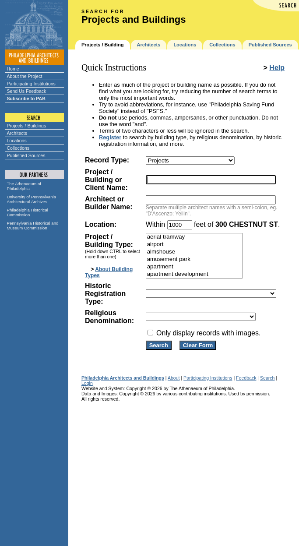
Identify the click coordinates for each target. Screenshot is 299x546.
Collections (18, 148)
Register (110, 137)
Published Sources (26, 155)
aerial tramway (194, 237)
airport (194, 244)
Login (87, 383)
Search (267, 377)
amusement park (194, 259)
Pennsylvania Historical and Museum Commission (33, 225)
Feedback (246, 377)
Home (13, 68)
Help (277, 67)
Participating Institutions (31, 83)
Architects (17, 133)
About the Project (24, 76)
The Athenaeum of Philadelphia (24, 186)
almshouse (194, 252)
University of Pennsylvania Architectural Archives (31, 199)
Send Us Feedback (26, 91)
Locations (17, 140)
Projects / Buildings (26, 125)
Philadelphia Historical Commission (27, 212)
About (174, 377)
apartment (194, 267)
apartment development (194, 274)
